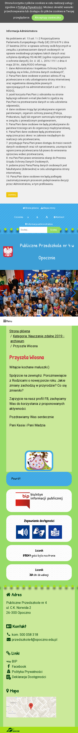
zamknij (12, 195)
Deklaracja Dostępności (26, 677)
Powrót (15, 478)
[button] (5, 293)
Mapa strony (48, 208)
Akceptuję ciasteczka (48, 17)
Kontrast (59, 217)
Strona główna (31, 208)
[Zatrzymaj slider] (39, 312)
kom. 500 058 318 (22, 635)
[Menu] (39, 321)
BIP (11, 661)
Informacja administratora (39, 224)
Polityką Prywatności (30, 7)
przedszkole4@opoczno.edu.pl (31, 640)
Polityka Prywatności (24, 672)
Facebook (16, 666)
